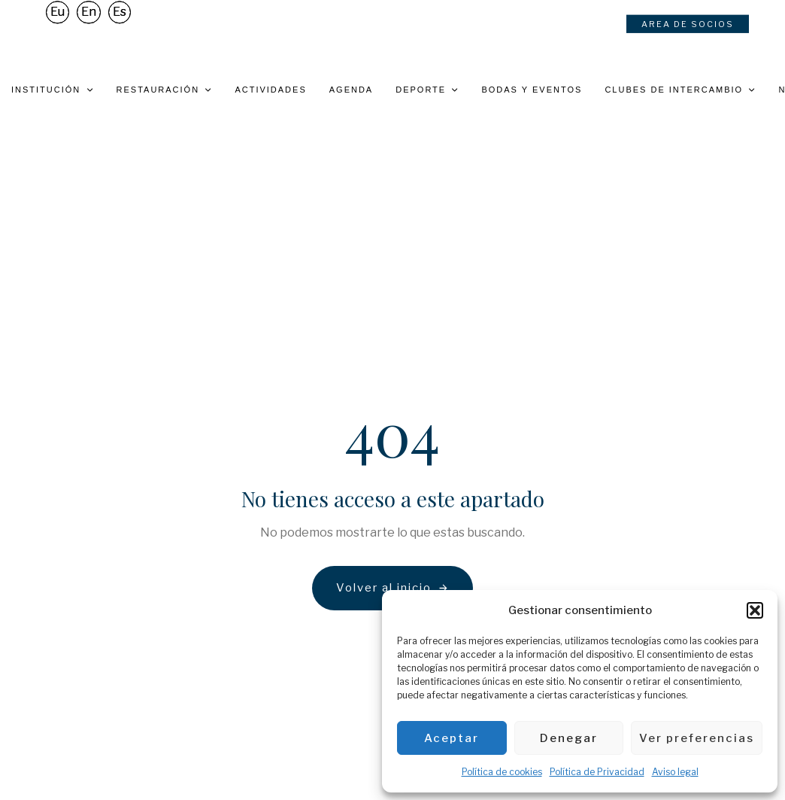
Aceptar (451, 738)
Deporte (427, 89)
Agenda (351, 89)
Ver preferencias (696, 738)
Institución (52, 89)
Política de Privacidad (597, 771)
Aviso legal (675, 771)
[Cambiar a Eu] (57, 17)
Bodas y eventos (531, 89)
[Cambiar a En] (88, 17)
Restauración (165, 89)
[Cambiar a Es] (119, 17)
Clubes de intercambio (680, 89)
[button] (754, 610)
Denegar (569, 738)
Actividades (270, 89)
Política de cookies (502, 771)
